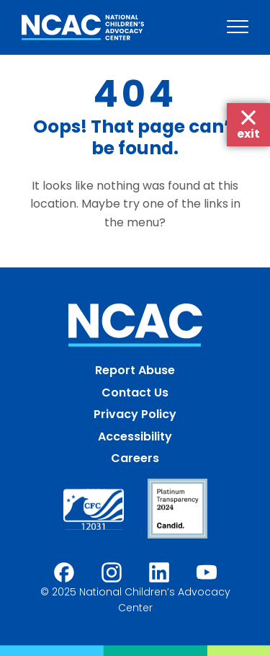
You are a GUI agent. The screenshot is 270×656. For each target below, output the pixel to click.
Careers (135, 458)
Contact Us (135, 392)
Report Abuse (135, 370)
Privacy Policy (135, 414)
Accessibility (135, 436)
